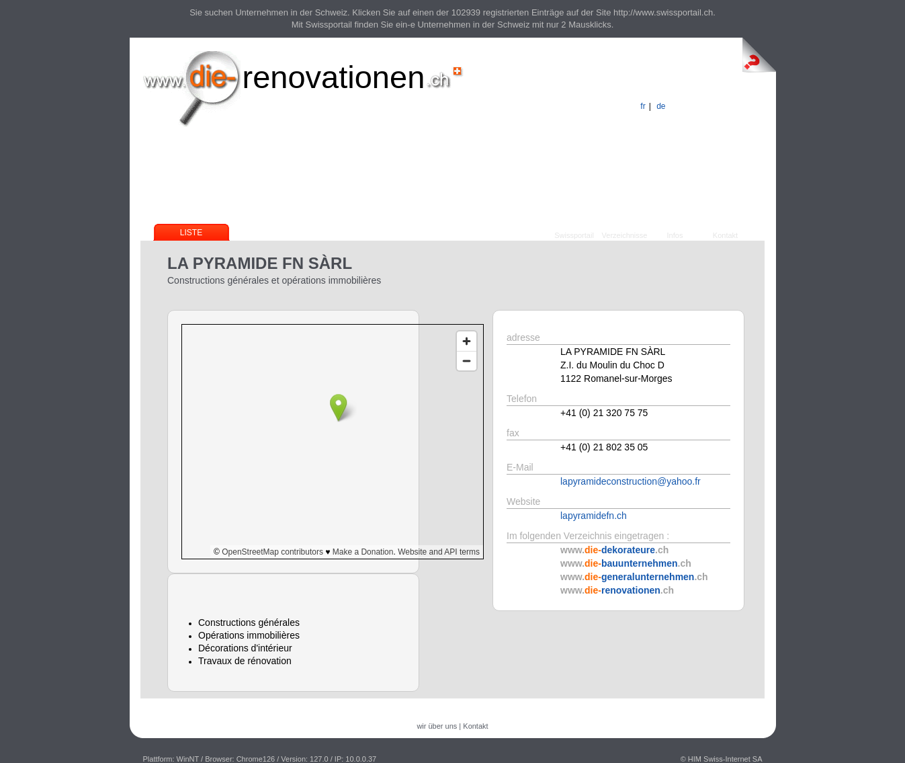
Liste (191, 232)
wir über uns (437, 726)
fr (642, 106)
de (660, 106)
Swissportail (574, 235)
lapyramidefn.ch (593, 515)
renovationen (334, 77)
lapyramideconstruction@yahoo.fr (630, 481)
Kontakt (725, 235)
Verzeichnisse (625, 235)
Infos (675, 235)
